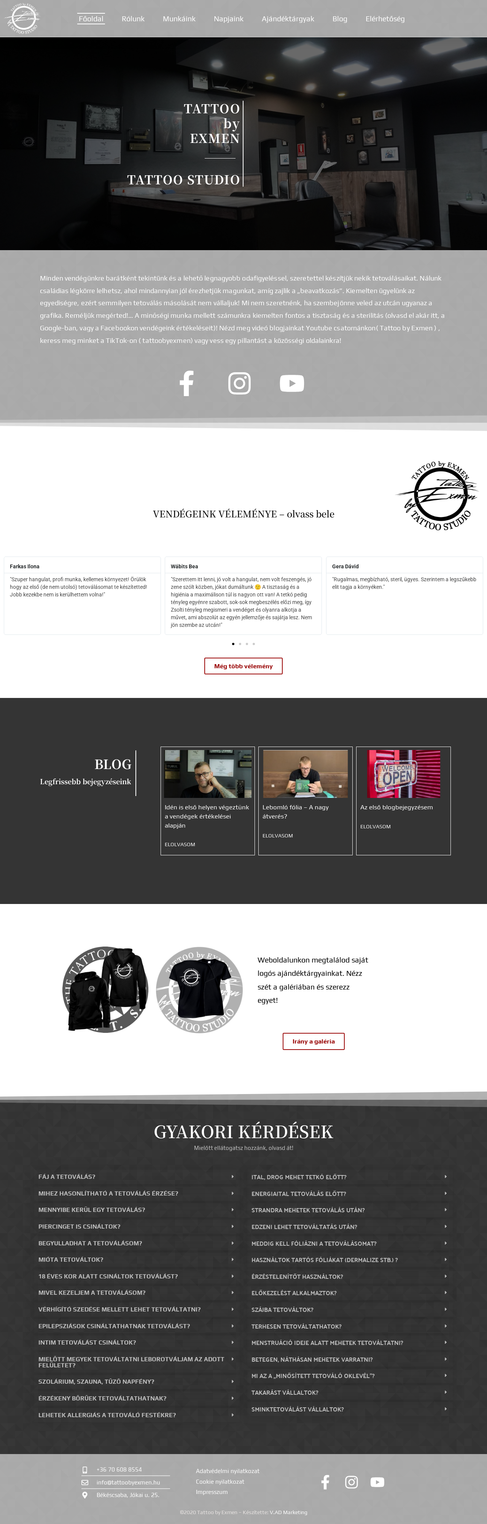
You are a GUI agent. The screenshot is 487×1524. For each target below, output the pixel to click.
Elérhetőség (385, 18)
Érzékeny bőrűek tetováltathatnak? (102, 1398)
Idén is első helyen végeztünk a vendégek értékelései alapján (207, 816)
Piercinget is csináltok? (79, 1226)
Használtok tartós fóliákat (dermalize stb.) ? (324, 1259)
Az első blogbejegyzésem (396, 807)
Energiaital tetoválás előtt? (298, 1193)
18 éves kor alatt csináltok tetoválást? (108, 1276)
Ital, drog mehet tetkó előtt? (299, 1176)
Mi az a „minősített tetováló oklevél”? (313, 1375)
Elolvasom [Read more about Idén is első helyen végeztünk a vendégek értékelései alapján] (180, 844)
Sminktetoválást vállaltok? (297, 1409)
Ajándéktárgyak (288, 18)
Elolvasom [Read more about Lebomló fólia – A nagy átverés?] (278, 836)
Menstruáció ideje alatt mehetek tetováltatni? (327, 1342)
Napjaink (229, 18)
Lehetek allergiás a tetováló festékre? (107, 1415)
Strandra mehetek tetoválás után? (308, 1209)
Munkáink (179, 18)
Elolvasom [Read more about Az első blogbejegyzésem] (375, 826)
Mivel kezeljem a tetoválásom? (91, 1292)
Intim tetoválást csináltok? (87, 1342)
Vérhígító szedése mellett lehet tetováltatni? (119, 1309)
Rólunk (133, 18)
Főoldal (91, 18)
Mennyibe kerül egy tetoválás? (91, 1209)
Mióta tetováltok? (70, 1259)
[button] (233, 644)
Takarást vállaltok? (284, 1392)
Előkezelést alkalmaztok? (294, 1292)
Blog (340, 18)
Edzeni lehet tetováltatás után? (304, 1226)
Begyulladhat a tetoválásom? (90, 1243)
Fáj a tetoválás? (66, 1176)
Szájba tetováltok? (282, 1309)
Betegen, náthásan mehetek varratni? (312, 1359)
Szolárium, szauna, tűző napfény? (96, 1381)
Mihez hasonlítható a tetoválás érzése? (108, 1193)
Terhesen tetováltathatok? (296, 1326)
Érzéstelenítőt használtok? (297, 1276)
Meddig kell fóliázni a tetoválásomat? (314, 1243)
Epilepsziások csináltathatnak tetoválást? (114, 1326)
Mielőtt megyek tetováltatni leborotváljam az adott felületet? (131, 1362)
